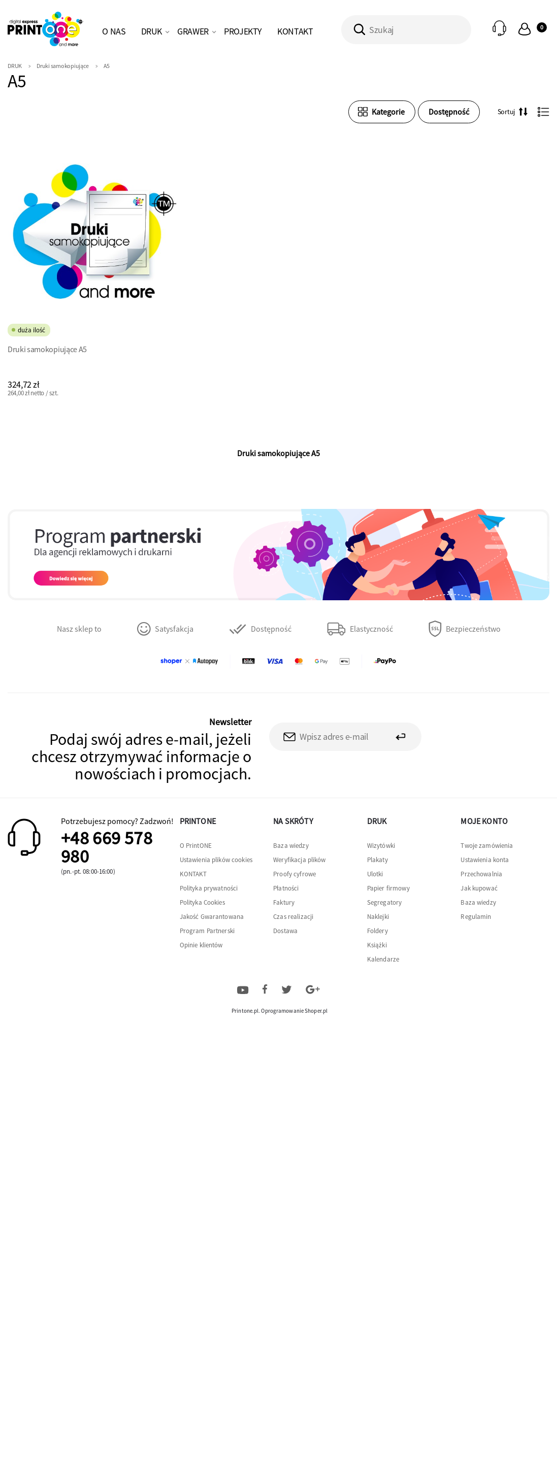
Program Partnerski (207, 931)
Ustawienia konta (485, 859)
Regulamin (476, 916)
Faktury (283, 902)
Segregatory (384, 902)
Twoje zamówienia (487, 845)
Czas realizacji (293, 916)
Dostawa (285, 931)
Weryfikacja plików (299, 859)
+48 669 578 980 (106, 847)
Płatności (286, 888)
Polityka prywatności (209, 888)
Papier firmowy (388, 888)
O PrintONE (196, 845)
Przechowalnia (481, 874)
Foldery (377, 931)
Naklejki (378, 916)
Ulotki (375, 874)
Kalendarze (383, 959)
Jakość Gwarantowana (212, 916)
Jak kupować (479, 888)
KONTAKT (193, 874)
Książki (377, 945)
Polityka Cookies (202, 902)
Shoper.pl (316, 1010)
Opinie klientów (201, 945)
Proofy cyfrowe (294, 874)
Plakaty (377, 859)
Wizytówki (381, 845)
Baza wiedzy (290, 845)
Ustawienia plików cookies (216, 859)
